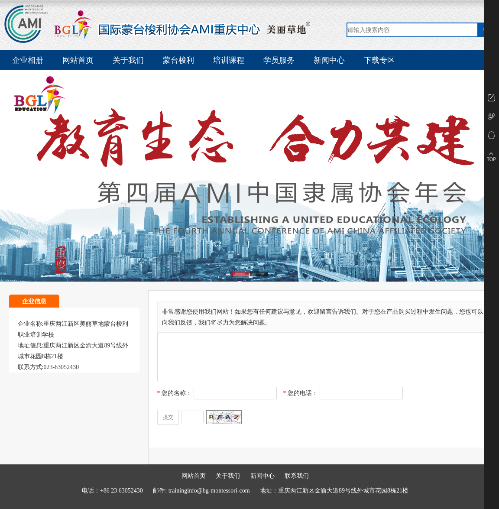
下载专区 (379, 60)
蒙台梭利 (178, 60)
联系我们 (297, 476)
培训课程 (228, 60)
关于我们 (128, 60)
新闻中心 (329, 60)
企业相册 (27, 60)
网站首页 (78, 60)
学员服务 (279, 60)
